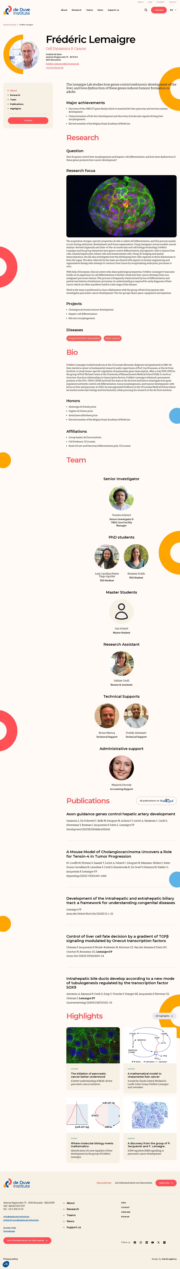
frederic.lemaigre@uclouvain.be (62, 64)
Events (141, 2)
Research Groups (9, 25)
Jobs (150, 2)
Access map (9, 1227)
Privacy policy (10, 1259)
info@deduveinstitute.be (16, 1216)
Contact (173, 2)
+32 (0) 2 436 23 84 (54, 68)
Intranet (161, 2)
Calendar (125, 1212)
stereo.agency (169, 1259)
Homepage (9, 1231)
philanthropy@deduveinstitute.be (21, 1220)
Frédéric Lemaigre (26, 25)
